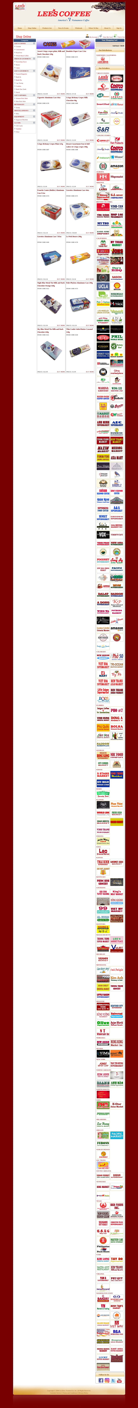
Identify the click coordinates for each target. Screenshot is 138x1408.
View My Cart (105, 37)
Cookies (18, 86)
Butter (18, 65)
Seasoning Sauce (21, 62)
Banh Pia (19, 80)
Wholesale (78, 28)
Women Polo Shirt (22, 98)
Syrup (18, 107)
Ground (18, 46)
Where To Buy (93, 28)
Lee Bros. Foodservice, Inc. (68, 1390)
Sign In (119, 28)
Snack (18, 92)
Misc (17, 113)
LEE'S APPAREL (20, 95)
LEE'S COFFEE (20, 43)
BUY (61, 94)
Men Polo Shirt (21, 101)
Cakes (18, 68)
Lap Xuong (19, 83)
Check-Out (119, 37)
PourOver (19, 52)
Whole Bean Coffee (22, 55)
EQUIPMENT (19, 116)
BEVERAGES (19, 104)
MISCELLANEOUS (21, 110)
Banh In (18, 77)
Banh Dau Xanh (21, 89)
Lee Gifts (17, 123)
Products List (47, 28)
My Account (91, 37)
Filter (17, 132)
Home (20, 28)
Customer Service (55, 1393)
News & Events (63, 28)
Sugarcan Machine (22, 120)
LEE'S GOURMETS (21, 71)
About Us (107, 28)
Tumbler (18, 129)
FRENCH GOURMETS (22, 59)
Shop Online (32, 28)
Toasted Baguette (21, 74)
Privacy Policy (83, 1393)
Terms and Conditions (70, 1393)
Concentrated (20, 49)
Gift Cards (19, 126)
